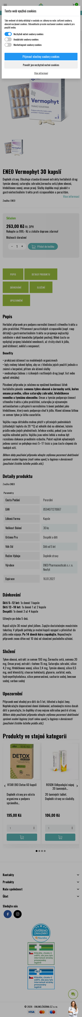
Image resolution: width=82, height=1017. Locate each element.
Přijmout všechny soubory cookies (41, 56)
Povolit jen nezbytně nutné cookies (41, 65)
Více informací (41, 73)
